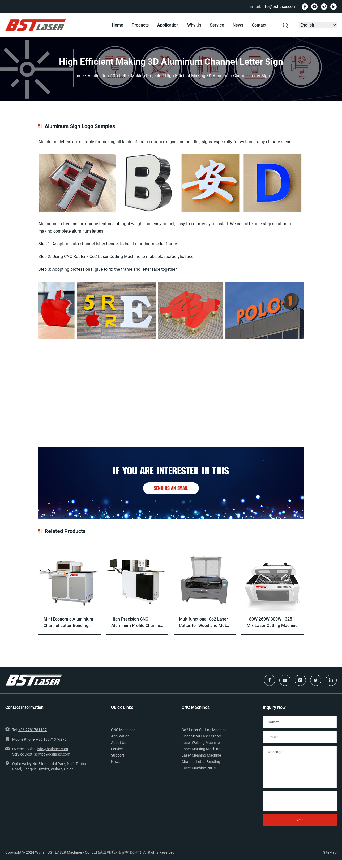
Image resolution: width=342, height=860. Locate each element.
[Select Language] (318, 25)
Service (217, 25)
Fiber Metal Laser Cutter (201, 736)
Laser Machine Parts (199, 768)
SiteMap (330, 852)
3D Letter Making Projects (137, 75)
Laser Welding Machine (201, 742)
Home (117, 25)
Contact (259, 25)
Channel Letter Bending (201, 761)
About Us (118, 742)
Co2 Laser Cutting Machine (204, 730)
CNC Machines (123, 730)
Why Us (194, 25)
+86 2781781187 (32, 730)
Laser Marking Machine (201, 749)
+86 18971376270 (51, 739)
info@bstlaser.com (278, 6)
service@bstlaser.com (52, 754)
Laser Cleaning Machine (201, 755)
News (238, 25)
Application (168, 25)
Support (117, 755)
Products (140, 25)
